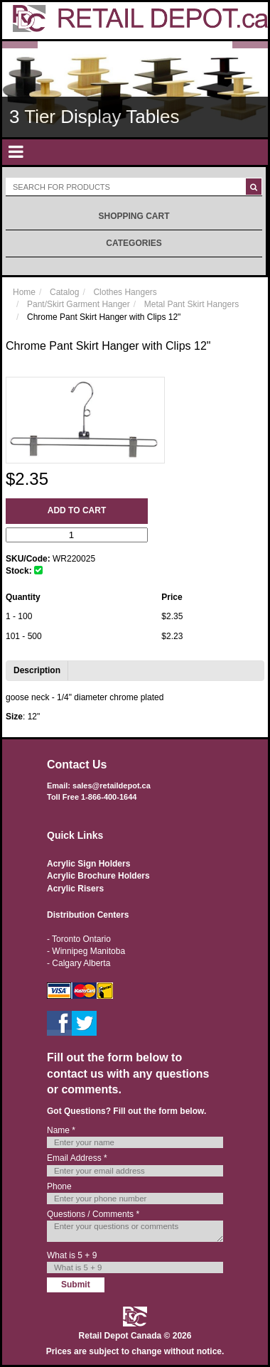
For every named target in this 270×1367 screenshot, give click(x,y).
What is (72, 1255)
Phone (59, 1186)
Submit (75, 1285)
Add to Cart (77, 510)
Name (61, 1130)
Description (37, 670)
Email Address (77, 1158)
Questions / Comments (93, 1214)
